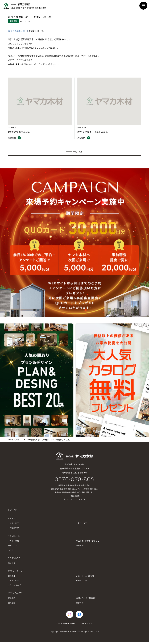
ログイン (79, 603)
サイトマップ (86, 623)
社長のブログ (81, 580)
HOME (10, 439)
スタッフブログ (14, 585)
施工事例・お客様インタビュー (88, 541)
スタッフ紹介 (13, 580)
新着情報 (79, 545)
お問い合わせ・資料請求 (86, 598)
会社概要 (11, 576)
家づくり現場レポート (18, 30)
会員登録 (11, 603)
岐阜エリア (14, 523)
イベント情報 (13, 541)
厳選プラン (12, 545)
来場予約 (11, 598)
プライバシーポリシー (66, 623)
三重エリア (14, 528)
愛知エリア (82, 523)
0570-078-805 (74, 479)
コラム (11, 550)
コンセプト (12, 563)
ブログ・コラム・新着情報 (25, 439)
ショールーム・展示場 (85, 576)
